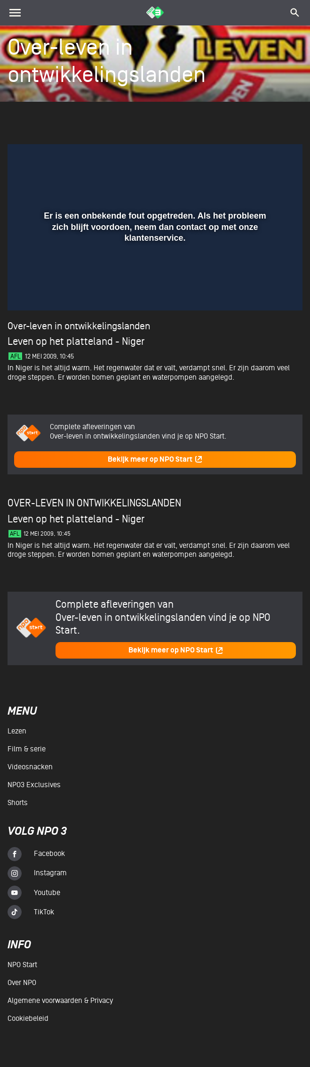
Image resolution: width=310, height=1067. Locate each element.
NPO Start (22, 965)
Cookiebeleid (28, 1018)
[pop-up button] (264, 289)
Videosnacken (30, 767)
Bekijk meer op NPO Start (155, 459)
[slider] (154, 270)
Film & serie (27, 749)
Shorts (18, 802)
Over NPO (22, 982)
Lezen (17, 731)
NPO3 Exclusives (34, 785)
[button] (26, 289)
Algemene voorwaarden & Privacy (60, 1000)
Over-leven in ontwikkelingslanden (79, 326)
